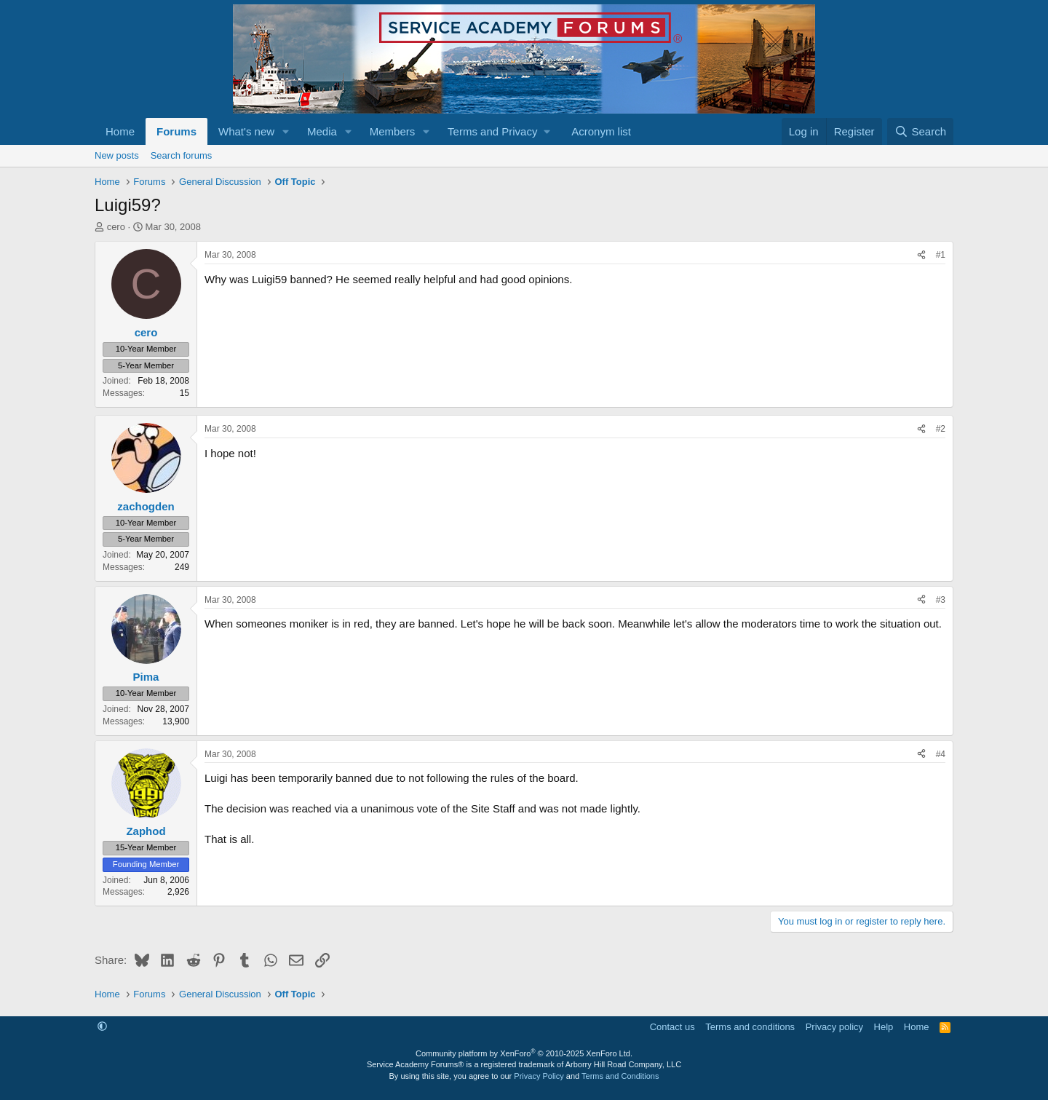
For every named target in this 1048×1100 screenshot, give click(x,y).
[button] (286, 131)
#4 (940, 754)
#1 (940, 255)
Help (884, 1026)
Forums (176, 131)
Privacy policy (834, 1026)
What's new (246, 131)
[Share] (921, 255)
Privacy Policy (538, 1076)
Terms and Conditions (620, 1076)
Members (393, 131)
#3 (940, 600)
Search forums (182, 155)
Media (322, 131)
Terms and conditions (750, 1026)
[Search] (920, 131)
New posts (117, 155)
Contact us (672, 1026)
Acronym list (601, 131)
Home (120, 131)
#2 (940, 429)
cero (116, 226)
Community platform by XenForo (524, 1053)
